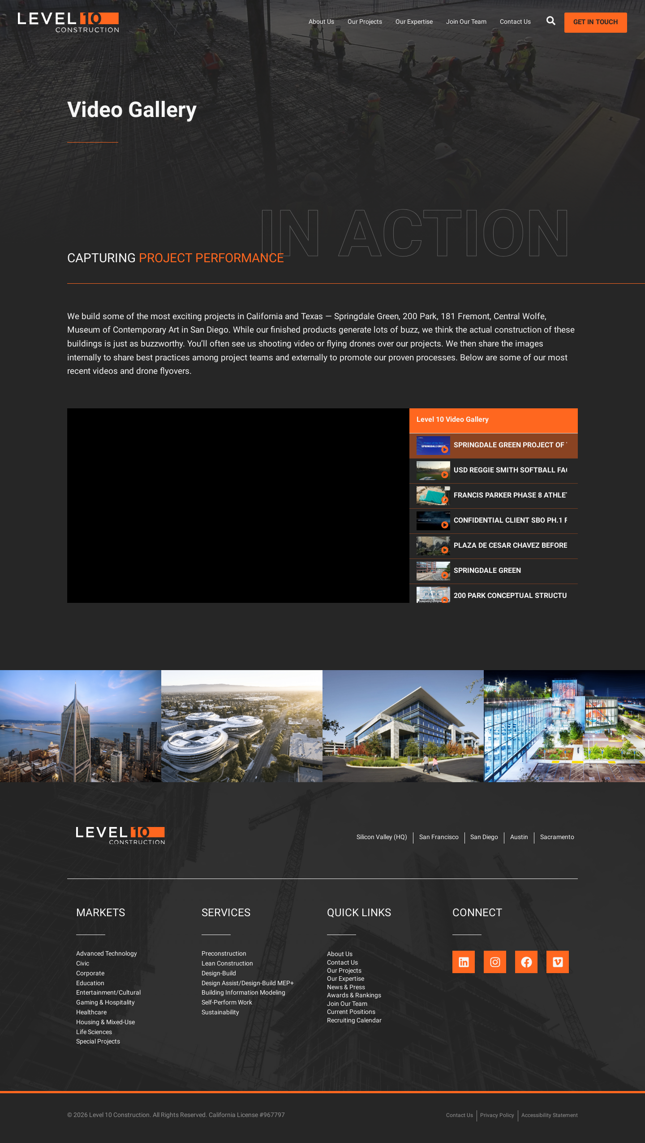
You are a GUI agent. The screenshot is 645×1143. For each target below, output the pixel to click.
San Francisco (414, 840)
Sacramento (552, 840)
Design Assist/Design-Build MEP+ (248, 988)
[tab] (493, 485)
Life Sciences (94, 1037)
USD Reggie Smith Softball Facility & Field (510, 510)
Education (90, 988)
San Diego (466, 840)
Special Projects (98, 1046)
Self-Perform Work (227, 1007)
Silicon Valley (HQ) (351, 840)
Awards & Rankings (354, 1006)
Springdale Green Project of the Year (510, 485)
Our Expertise (414, 22)
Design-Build (219, 978)
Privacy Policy (487, 1120)
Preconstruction (224, 959)
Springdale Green (487, 611)
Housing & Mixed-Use (105, 1027)
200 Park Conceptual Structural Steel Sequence (510, 636)
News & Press (346, 997)
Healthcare (91, 1017)
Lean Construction (227, 968)
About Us (321, 22)
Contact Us (515, 22)
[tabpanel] (238, 545)
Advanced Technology (106, 959)
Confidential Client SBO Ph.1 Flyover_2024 (510, 560)
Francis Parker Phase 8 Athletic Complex (510, 535)
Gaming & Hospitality (105, 1007)
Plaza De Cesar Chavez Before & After (510, 585)
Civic (82, 968)
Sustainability (220, 1017)
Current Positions (351, 1025)
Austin (507, 840)
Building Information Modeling (243, 998)
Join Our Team (466, 22)
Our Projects (365, 22)
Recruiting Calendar (354, 1034)
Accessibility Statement (545, 1120)
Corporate (90, 978)
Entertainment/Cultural (108, 998)
